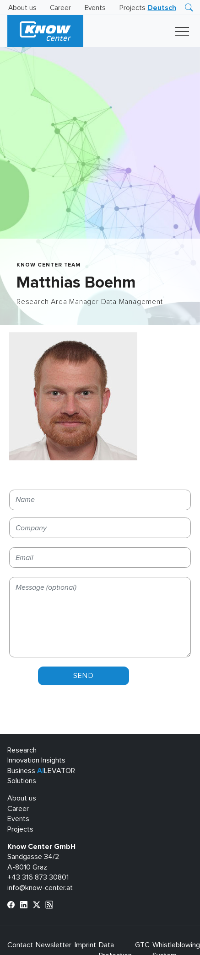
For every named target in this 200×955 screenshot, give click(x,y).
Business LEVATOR (41, 770)
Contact (20, 945)
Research (22, 750)
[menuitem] (162, 8)
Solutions (21, 780)
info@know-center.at (40, 887)
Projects (132, 8)
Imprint (85, 945)
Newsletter (53, 945)
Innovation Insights (36, 760)
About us (22, 8)
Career (60, 8)
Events (95, 8)
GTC (142, 945)
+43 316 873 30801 (38, 877)
